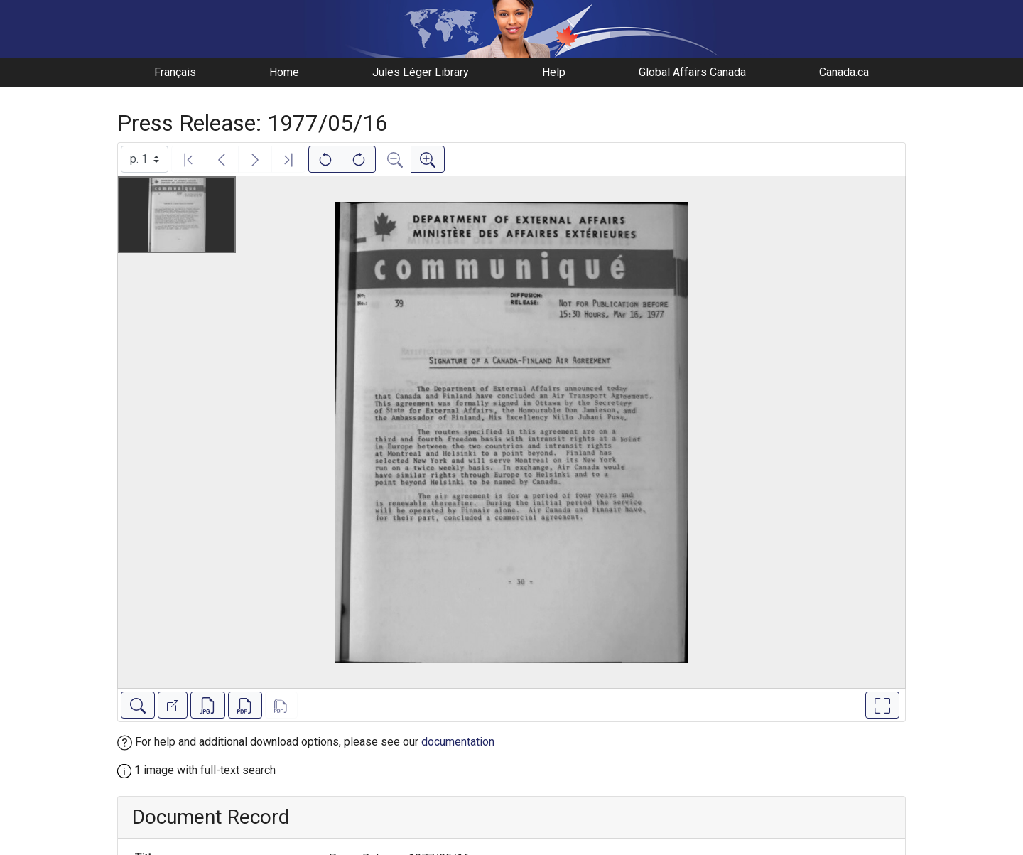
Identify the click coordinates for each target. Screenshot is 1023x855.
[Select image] (144, 159)
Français (175, 72)
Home (284, 72)
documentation (457, 741)
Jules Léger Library (420, 72)
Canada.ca (844, 72)
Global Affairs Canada (692, 72)
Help (553, 72)
